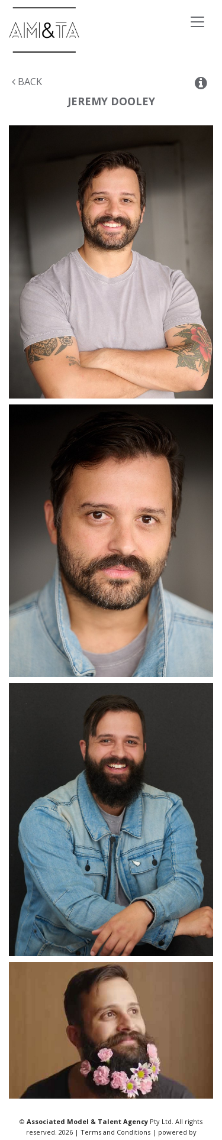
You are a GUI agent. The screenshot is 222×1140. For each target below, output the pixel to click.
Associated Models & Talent (88, 30)
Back (27, 81)
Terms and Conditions (115, 1132)
